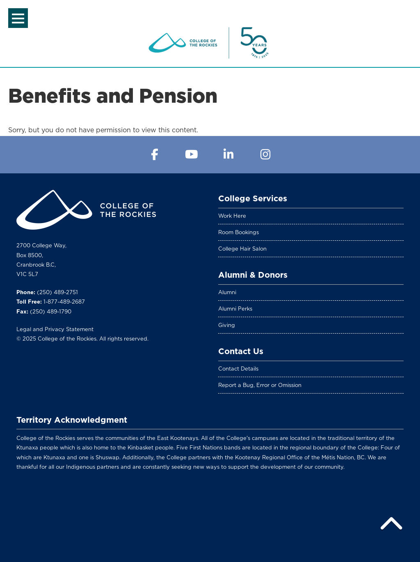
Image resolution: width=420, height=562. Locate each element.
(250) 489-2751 (57, 292)
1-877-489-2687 (64, 302)
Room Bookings (238, 232)
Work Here (232, 216)
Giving (226, 325)
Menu (18, 18)
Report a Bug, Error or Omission (259, 385)
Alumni (227, 292)
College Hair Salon (242, 249)
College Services (252, 198)
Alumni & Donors (253, 275)
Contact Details (238, 369)
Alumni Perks (235, 309)
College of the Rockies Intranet (210, 43)
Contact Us (240, 351)
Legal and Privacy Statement (55, 329)
